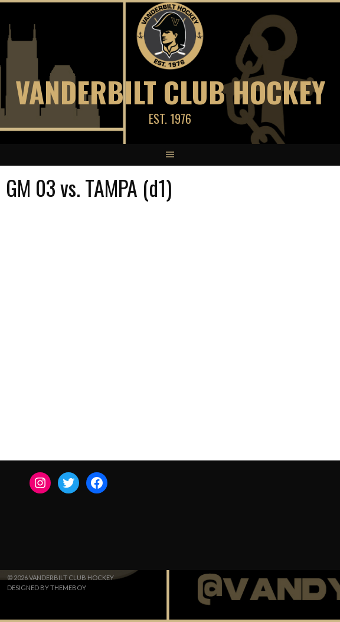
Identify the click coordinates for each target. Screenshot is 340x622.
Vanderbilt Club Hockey (170, 92)
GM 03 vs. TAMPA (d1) (89, 187)
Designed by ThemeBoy (46, 587)
